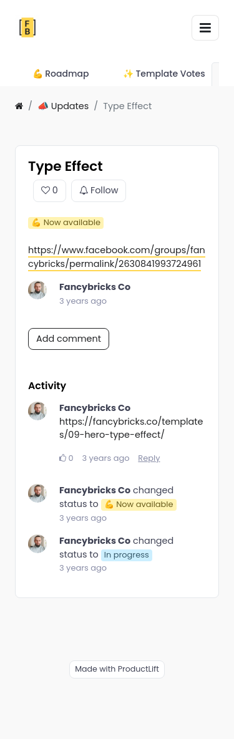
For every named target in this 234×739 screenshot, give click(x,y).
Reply (149, 458)
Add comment (68, 338)
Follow (99, 191)
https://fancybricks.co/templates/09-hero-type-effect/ (131, 428)
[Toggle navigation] (205, 28)
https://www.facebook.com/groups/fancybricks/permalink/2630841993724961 (116, 257)
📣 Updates (63, 106)
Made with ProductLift (117, 669)
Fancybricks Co (94, 287)
